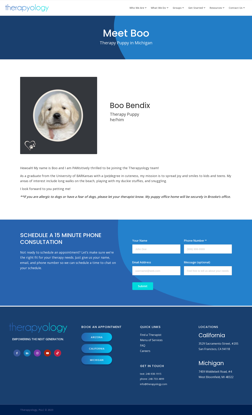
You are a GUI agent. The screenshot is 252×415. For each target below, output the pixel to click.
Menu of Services (151, 340)
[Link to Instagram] (37, 353)
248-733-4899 (156, 379)
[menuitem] (138, 8)
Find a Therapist (150, 335)
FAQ (142, 345)
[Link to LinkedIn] (27, 353)
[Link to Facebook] (16, 353)
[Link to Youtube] (47, 353)
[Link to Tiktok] (57, 353)
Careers (145, 351)
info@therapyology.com (153, 384)
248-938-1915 (153, 373)
